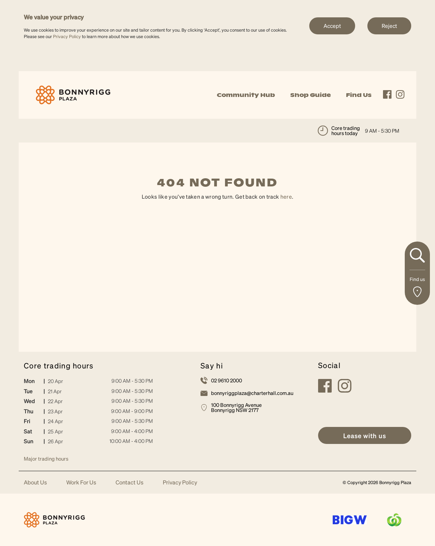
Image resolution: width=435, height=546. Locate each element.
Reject (389, 25)
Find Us (358, 95)
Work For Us (81, 482)
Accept (332, 25)
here (286, 196)
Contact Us (129, 482)
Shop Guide (310, 95)
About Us (35, 482)
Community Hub (246, 95)
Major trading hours (46, 458)
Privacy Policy (67, 36)
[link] (73, 94)
